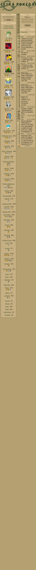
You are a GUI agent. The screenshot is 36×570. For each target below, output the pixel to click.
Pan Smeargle (7, 196)
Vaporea (7, 156)
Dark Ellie (7, 285)
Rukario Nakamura (8, 184)
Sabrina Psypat (7, 240)
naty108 (6, 207)
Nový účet (24, 32)
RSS (19, 146)
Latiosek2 (7, 179)
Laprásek (7, 296)
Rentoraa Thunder (8, 161)
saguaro (6, 253)
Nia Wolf (6, 73)
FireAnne (7, 97)
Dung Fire (23, 56)
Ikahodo (7, 199)
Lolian (22, 119)
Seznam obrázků (8, 28)
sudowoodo (7, 312)
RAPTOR (7, 235)
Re (6, 39)
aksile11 (6, 168)
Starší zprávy (27, 145)
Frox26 (7, 225)
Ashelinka (7, 141)
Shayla (7, 120)
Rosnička (7, 230)
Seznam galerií (8, 26)
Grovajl (7, 301)
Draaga (7, 304)
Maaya (7, 288)
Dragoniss (7, 280)
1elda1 (7, 85)
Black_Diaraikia (7, 151)
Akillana (22, 106)
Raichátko (7, 146)
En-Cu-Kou (7, 214)
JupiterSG (7, 62)
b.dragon (7, 264)
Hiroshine (7, 173)
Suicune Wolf (6, 212)
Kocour (7, 248)
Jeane (7, 306)
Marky (7, 293)
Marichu (6, 109)
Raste (7, 277)
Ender (22, 36)
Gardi (7, 243)
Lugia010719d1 (24, 72)
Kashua (7, 191)
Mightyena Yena (7, 136)
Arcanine (7, 315)
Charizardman (7, 269)
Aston (7, 274)
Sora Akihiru (7, 130)
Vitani (7, 309)
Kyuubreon (7, 50)
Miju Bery (7, 220)
